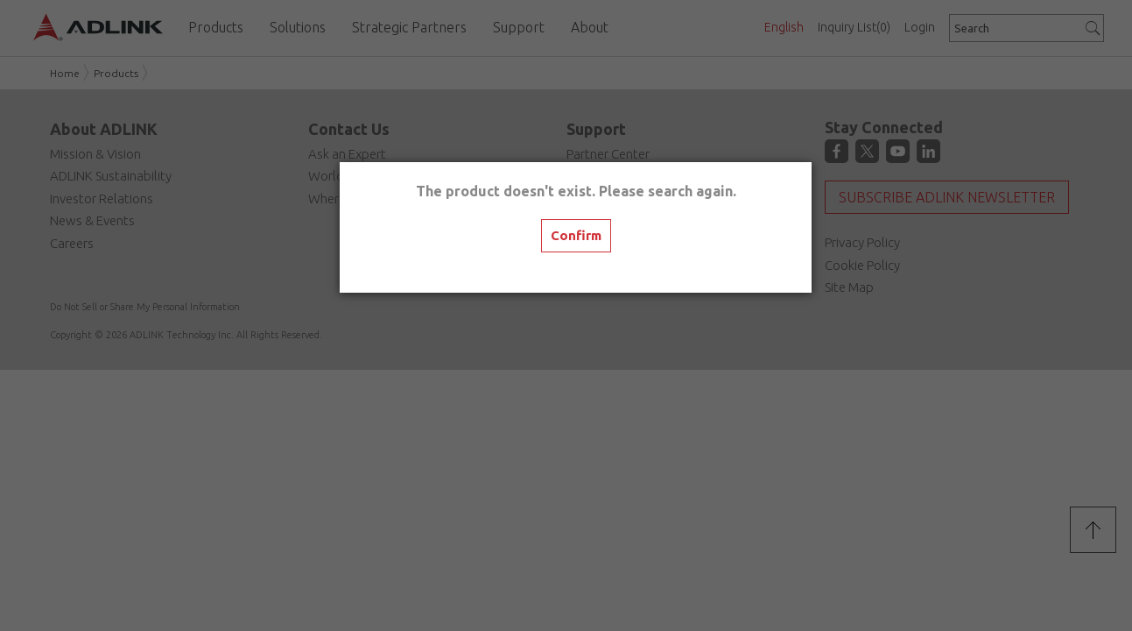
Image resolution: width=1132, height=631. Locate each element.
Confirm (576, 235)
